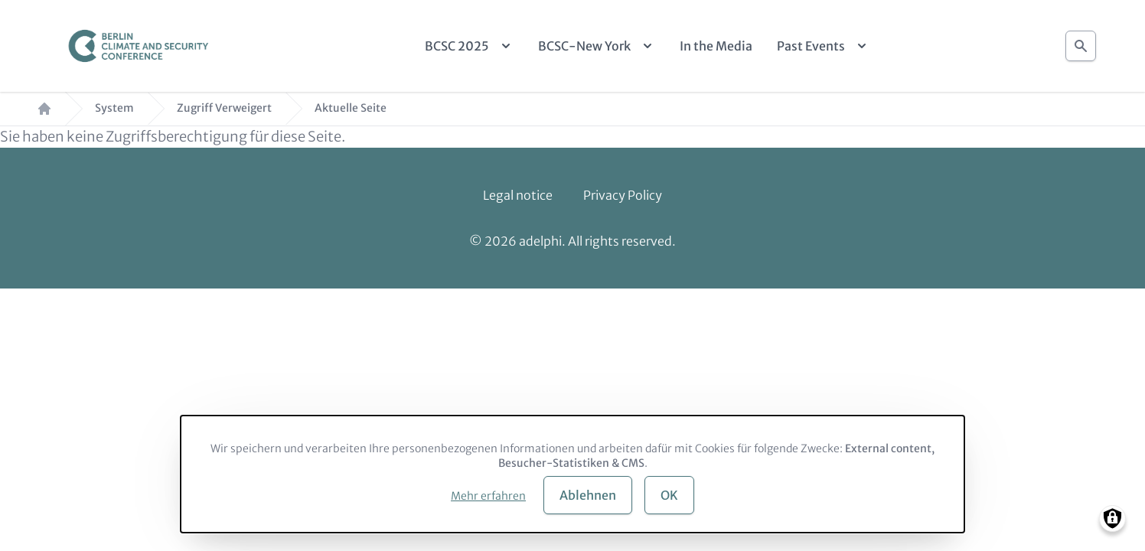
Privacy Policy (622, 195)
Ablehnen (587, 495)
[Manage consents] (1112, 518)
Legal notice (518, 195)
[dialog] (572, 474)
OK (669, 495)
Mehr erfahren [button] (488, 496)
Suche (1080, 42)
